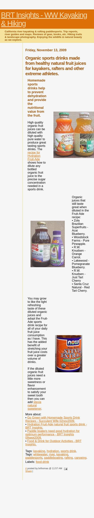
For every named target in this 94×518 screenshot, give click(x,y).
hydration (53, 451)
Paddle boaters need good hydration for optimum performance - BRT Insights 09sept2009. (52, 434)
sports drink (68, 451)
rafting (68, 457)
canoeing (80, 457)
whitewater (40, 454)
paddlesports (33, 457)
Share (28, 471)
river (52, 454)
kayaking (39, 451)
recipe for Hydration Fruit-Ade (34, 156)
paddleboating (53, 457)
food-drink (42, 461)
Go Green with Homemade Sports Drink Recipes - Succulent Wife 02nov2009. (52, 419)
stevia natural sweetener (34, 405)
